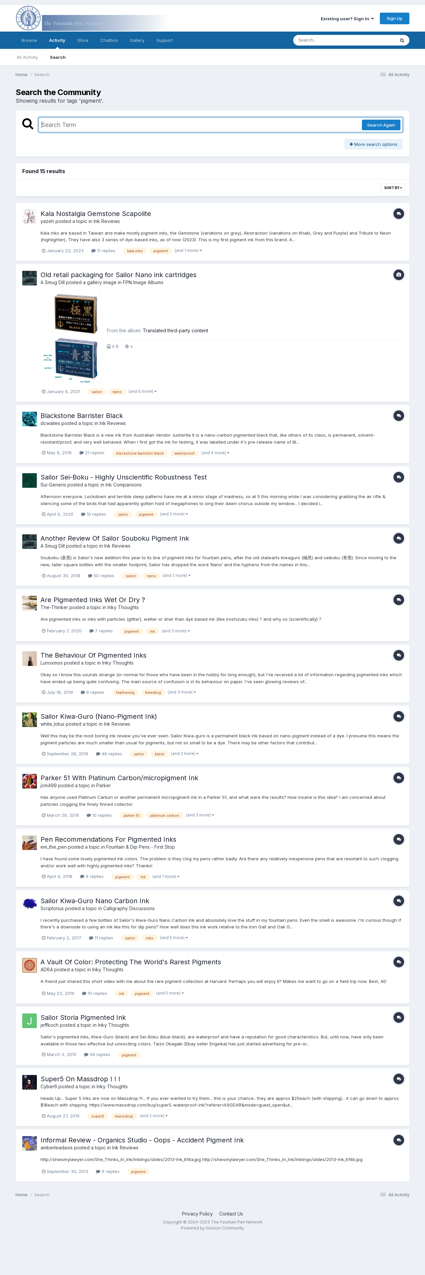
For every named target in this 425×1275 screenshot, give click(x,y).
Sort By (393, 188)
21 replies (92, 452)
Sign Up (394, 18)
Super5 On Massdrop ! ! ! (80, 1079)
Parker (103, 785)
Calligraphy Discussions (129, 908)
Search (58, 57)
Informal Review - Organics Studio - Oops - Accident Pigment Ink (142, 1140)
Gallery (137, 40)
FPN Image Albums (143, 282)
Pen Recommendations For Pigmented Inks (108, 839)
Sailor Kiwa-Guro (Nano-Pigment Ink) (99, 716)
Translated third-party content (175, 330)
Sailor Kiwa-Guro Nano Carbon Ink (95, 901)
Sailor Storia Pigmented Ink (83, 1017)
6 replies (92, 692)
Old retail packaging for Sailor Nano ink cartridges (119, 275)
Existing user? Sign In (347, 18)
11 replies (103, 250)
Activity (57, 43)
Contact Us (231, 1214)
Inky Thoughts (123, 607)
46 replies (109, 753)
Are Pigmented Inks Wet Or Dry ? (93, 600)
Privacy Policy (197, 1214)
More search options (373, 144)
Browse (29, 40)
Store (82, 40)
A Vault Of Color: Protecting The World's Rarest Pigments (131, 962)
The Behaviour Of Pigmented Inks (93, 655)
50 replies (101, 575)
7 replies (101, 630)
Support (164, 40)
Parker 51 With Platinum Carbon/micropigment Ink (119, 778)
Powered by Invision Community (212, 1227)
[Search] (326, 40)
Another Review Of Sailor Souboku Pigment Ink (115, 538)
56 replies (97, 1054)
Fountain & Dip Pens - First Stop (140, 847)
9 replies (92, 876)
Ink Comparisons (124, 484)
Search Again (381, 125)
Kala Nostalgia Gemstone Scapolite (96, 214)
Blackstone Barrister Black (82, 416)
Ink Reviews (107, 221)
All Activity (27, 57)
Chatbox (109, 40)
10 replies (93, 514)
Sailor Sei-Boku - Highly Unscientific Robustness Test (124, 477)
